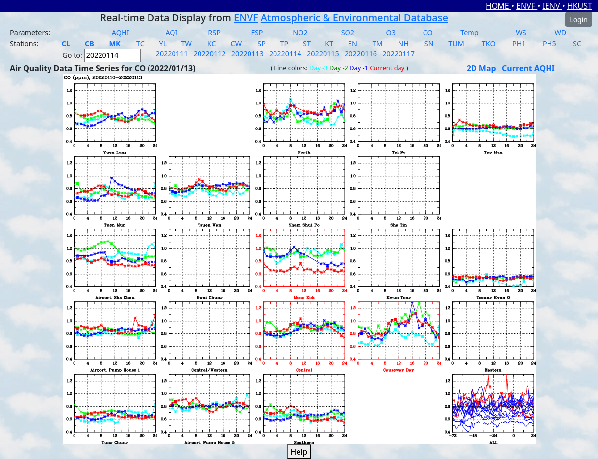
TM (378, 43)
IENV (552, 5)
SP (261, 43)
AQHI (120, 32)
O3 (391, 32)
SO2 (347, 32)
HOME (498, 5)
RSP (214, 32)
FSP (257, 32)
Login (579, 19)
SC (577, 43)
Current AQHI (528, 68)
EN (352, 43)
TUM (456, 43)
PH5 (549, 43)
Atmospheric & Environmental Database (354, 17)
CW (236, 43)
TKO (489, 43)
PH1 (519, 43)
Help (299, 451)
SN (429, 43)
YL (163, 43)
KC (211, 43)
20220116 (362, 53)
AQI (171, 32)
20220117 (399, 53)
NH (403, 43)
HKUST (579, 5)
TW (186, 43)
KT (329, 43)
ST (307, 43)
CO (428, 32)
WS (521, 32)
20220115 (324, 53)
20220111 (173, 53)
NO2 (300, 32)
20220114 (286, 53)
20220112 (211, 53)
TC (140, 43)
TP (284, 43)
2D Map (481, 68)
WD (560, 32)
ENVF (526, 5)
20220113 (248, 53)
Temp (469, 32)
